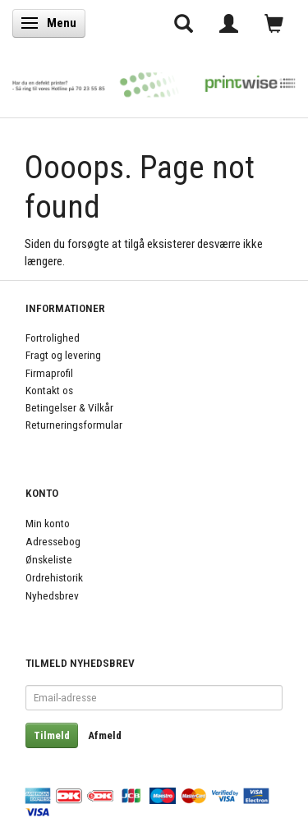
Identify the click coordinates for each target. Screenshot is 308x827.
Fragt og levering (63, 354)
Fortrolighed (52, 337)
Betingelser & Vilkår (69, 407)
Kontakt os (49, 390)
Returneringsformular (73, 424)
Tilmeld (52, 735)
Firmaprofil (49, 372)
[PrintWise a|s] (154, 80)
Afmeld (105, 735)
